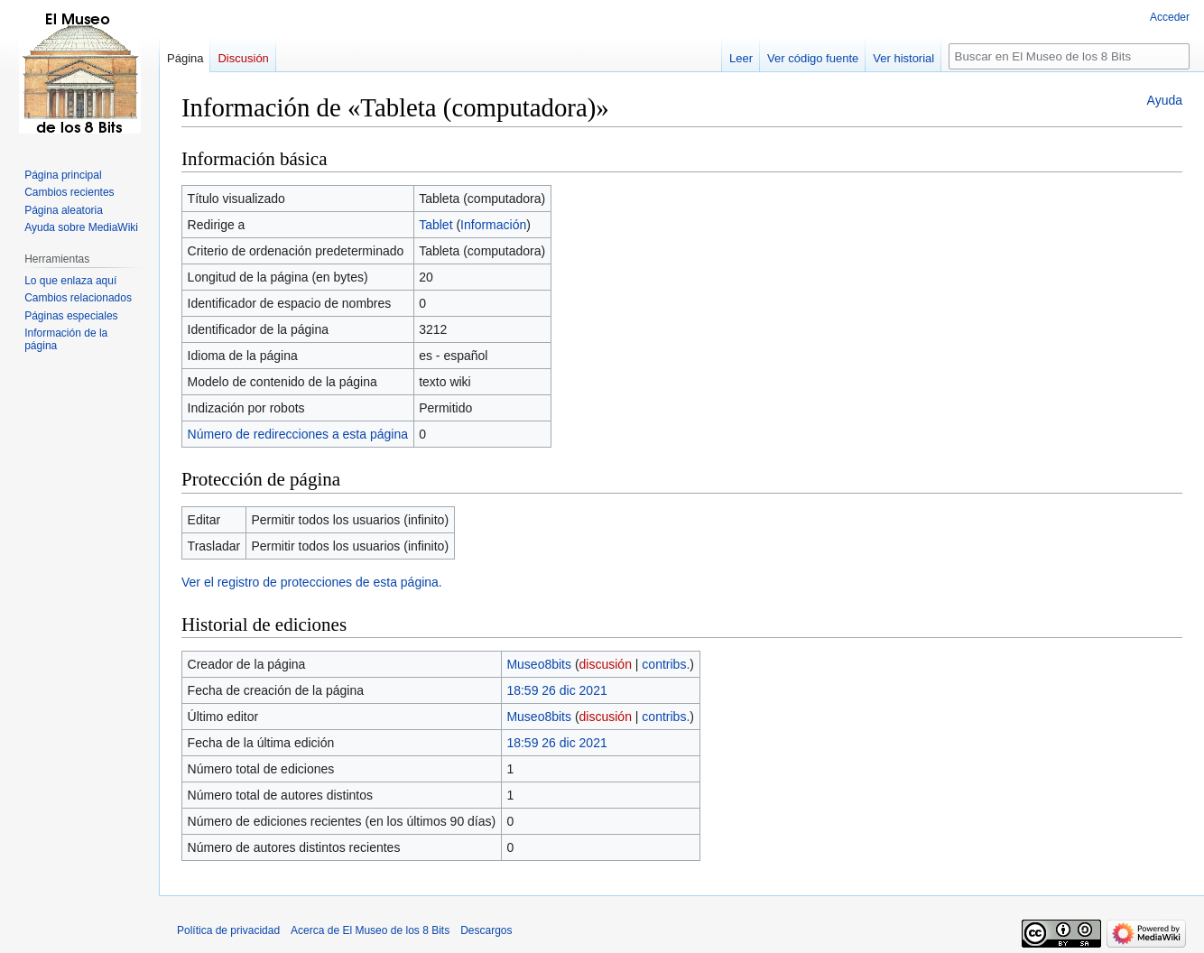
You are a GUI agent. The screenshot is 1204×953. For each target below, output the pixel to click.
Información (493, 224)
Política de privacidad (228, 930)
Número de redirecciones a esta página (298, 434)
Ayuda (1164, 100)
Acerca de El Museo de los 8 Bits (370, 930)
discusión (605, 664)
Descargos (486, 930)
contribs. (666, 664)
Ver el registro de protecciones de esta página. (311, 582)
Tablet (435, 224)
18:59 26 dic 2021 (556, 690)
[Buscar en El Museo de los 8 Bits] (1069, 56)
